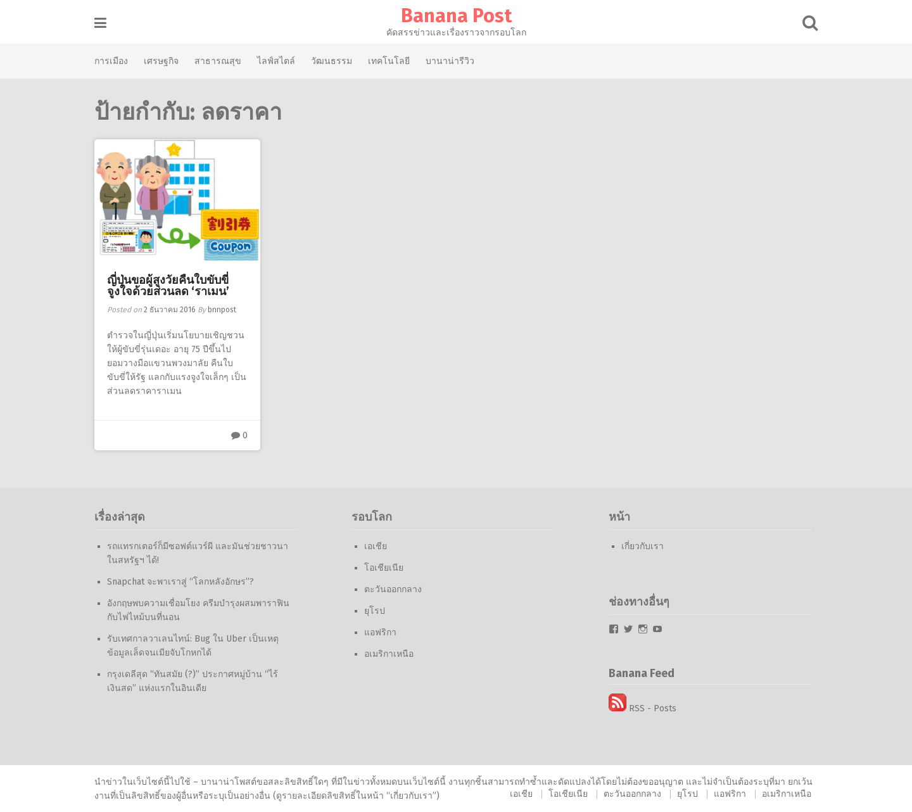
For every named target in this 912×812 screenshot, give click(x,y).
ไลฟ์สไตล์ (276, 61)
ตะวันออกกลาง (393, 589)
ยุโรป (374, 611)
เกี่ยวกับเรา (642, 546)
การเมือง (111, 61)
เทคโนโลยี (389, 61)
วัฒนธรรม (331, 61)
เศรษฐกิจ (161, 61)
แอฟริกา (380, 632)
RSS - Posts (642, 708)
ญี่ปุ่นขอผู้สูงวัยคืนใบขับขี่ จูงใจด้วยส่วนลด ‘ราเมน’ (168, 285)
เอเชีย (375, 546)
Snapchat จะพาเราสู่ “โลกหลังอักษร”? (180, 581)
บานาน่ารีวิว (450, 61)
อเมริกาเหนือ (389, 654)
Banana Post (456, 15)
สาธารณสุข (217, 61)
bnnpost (222, 309)
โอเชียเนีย (383, 567)
